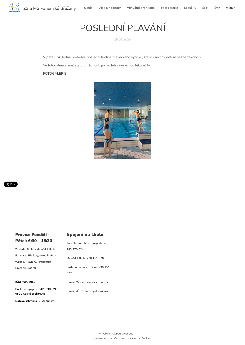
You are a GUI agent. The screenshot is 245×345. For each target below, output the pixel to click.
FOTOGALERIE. (55, 73)
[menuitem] (96, 8)
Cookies (146, 338)
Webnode (127, 333)
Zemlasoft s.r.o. (125, 338)
